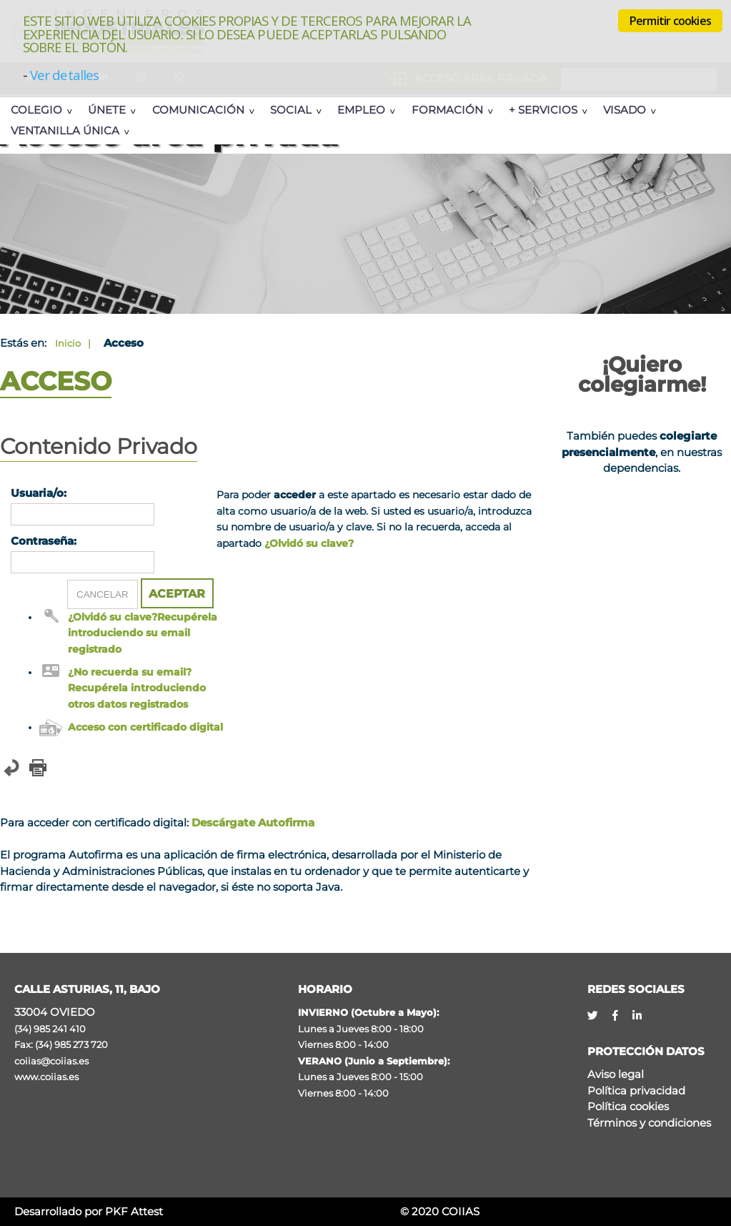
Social (291, 110)
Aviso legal (615, 1074)
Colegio (36, 110)
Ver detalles (64, 75)
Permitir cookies (670, 21)
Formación (447, 110)
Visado (624, 110)
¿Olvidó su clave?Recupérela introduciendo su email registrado (142, 633)
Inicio (68, 343)
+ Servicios (543, 110)
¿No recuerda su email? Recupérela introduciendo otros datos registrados (137, 688)
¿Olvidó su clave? (309, 543)
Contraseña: (43, 541)
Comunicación (198, 110)
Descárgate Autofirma (253, 822)
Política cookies (628, 1106)
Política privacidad (636, 1090)
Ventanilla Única (65, 130)
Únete (107, 110)
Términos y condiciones (649, 1122)
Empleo (361, 110)
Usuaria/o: (38, 493)
